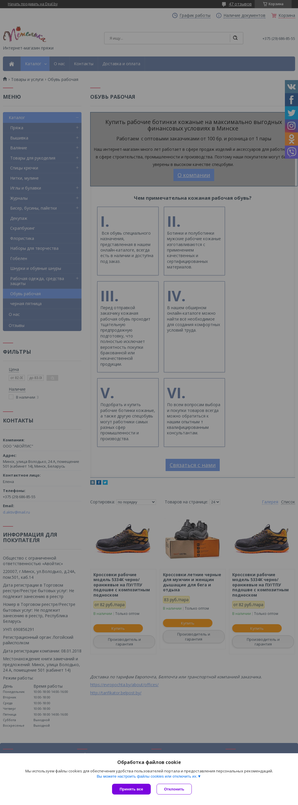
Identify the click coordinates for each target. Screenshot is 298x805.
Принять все (131, 789)
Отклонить (174, 789)
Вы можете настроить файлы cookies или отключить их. (147, 776)
